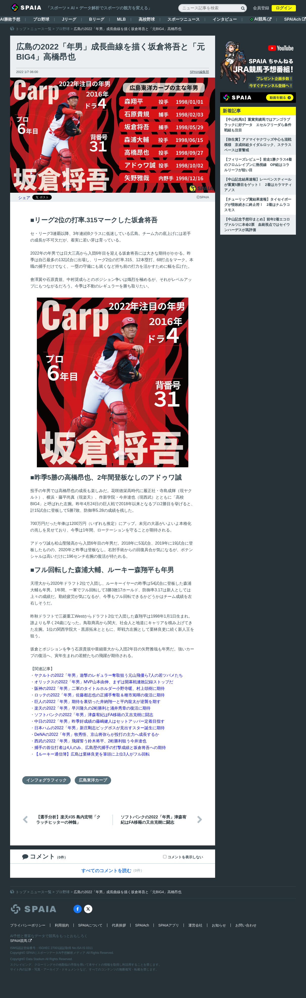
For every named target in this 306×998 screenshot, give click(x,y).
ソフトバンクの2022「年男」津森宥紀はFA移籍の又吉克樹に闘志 (93, 715)
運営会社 (195, 925)
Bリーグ (96, 19)
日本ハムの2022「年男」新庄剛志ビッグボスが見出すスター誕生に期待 (99, 728)
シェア (24, 198)
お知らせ (219, 925)
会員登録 (261, 8)
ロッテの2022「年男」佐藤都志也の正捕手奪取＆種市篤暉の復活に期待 (99, 695)
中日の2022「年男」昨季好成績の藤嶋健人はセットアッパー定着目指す (99, 721)
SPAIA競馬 (21, 941)
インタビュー (225, 19)
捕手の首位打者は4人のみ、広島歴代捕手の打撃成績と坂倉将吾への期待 (100, 747)
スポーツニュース (183, 19)
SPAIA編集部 (199, 72)
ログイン (284, 8)
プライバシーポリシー (27, 925)
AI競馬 (260, 19)
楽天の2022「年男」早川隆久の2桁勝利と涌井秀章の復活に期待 (92, 708)
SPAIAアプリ (168, 925)
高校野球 (147, 19)
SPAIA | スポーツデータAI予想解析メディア (56, 953)
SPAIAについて (90, 925)
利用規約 (62, 925)
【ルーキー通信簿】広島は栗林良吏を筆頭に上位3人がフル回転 (92, 754)
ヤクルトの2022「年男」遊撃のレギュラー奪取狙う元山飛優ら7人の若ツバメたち (108, 675)
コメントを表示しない (185, 857)
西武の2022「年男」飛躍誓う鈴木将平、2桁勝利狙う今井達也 (90, 741)
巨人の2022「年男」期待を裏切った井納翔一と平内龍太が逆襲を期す (97, 701)
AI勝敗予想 (10, 19)
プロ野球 (41, 19)
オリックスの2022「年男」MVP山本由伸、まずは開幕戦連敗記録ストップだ (103, 682)
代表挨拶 (119, 925)
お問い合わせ (246, 925)
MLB (121, 19)
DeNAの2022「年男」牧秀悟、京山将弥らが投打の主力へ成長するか (96, 734)
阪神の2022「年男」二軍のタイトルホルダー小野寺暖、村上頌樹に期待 (99, 688)
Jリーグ (69, 19)
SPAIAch (295, 19)
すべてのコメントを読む (106, 870)
